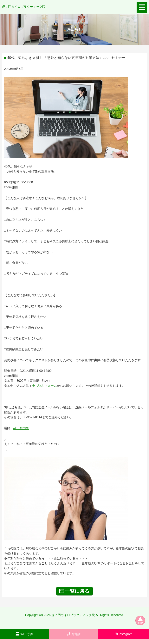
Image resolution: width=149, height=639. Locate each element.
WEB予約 (25, 634)
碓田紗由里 (21, 428)
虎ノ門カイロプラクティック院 (23, 6)
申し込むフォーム (44, 385)
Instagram (123, 634)
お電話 (74, 634)
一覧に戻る (74, 591)
